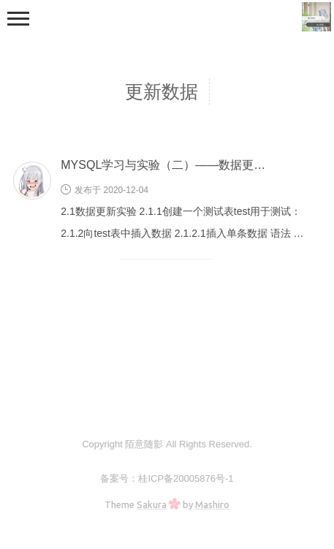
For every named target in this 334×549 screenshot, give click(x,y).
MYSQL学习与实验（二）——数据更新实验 (175, 165)
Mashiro (212, 504)
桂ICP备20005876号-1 (185, 478)
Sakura (152, 504)
